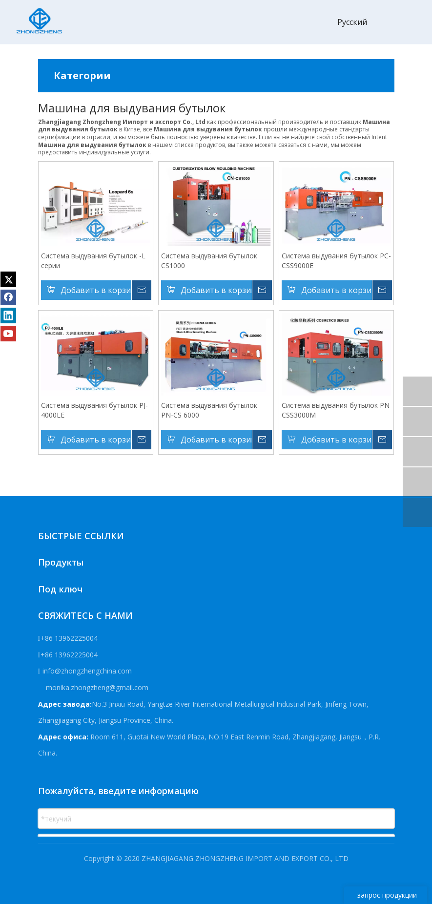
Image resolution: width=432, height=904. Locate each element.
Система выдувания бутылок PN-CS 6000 (209, 410)
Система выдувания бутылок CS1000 (209, 261)
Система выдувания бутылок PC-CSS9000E (336, 261)
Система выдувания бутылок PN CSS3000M (336, 410)
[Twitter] (8, 279)
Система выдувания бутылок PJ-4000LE (94, 410)
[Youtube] (8, 333)
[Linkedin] (8, 315)
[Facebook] (8, 297)
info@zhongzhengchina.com (87, 671)
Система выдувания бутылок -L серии (93, 261)
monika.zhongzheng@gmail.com (96, 687)
